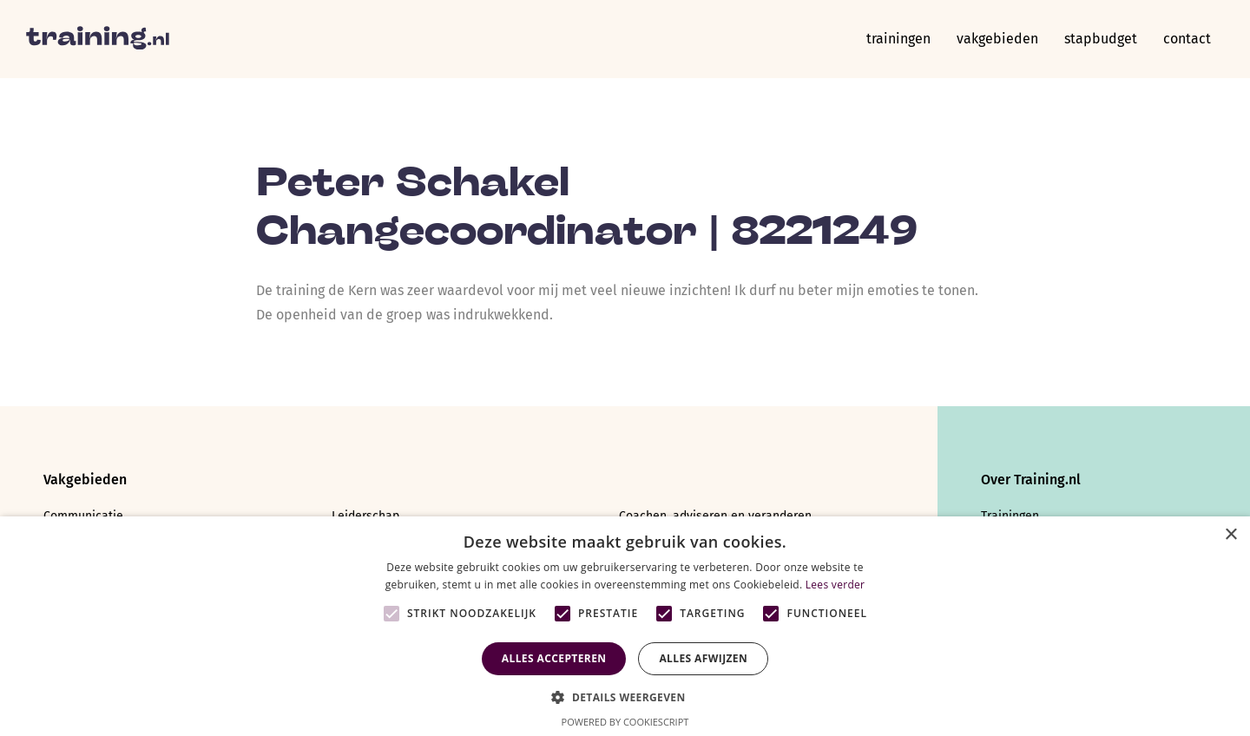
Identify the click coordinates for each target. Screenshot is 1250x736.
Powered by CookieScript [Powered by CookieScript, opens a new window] (625, 721)
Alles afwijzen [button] (703, 658)
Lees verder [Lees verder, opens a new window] (835, 584)
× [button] (1230, 535)
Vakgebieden (997, 38)
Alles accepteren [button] (554, 658)
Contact (1187, 38)
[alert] (625, 626)
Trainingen (898, 38)
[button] (624, 695)
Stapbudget (1100, 38)
